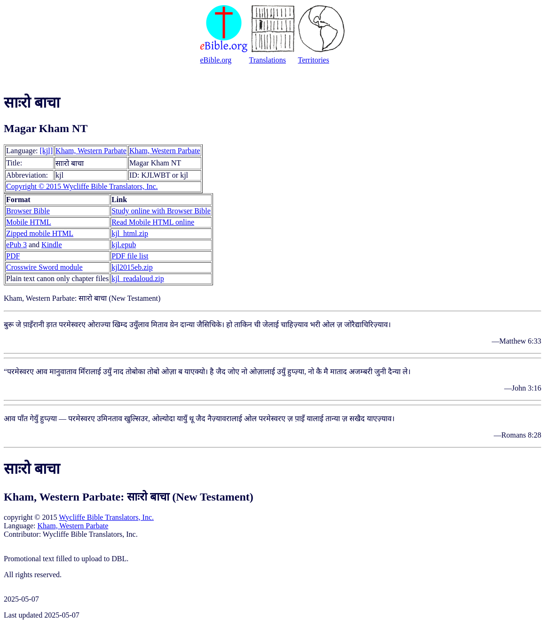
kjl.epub (123, 245)
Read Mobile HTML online (152, 222)
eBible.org (216, 60)
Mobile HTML (28, 222)
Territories (313, 60)
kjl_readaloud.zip (137, 278)
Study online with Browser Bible (161, 211)
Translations (267, 60)
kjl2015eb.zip (132, 267)
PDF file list (129, 256)
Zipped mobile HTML (39, 233)
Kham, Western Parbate (90, 151)
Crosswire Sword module (44, 267)
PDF (13, 256)
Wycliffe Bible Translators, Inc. (106, 517)
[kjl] (46, 151)
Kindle (51, 245)
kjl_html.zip (129, 233)
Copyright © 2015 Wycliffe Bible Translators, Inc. (82, 186)
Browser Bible (28, 211)
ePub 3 (16, 245)
